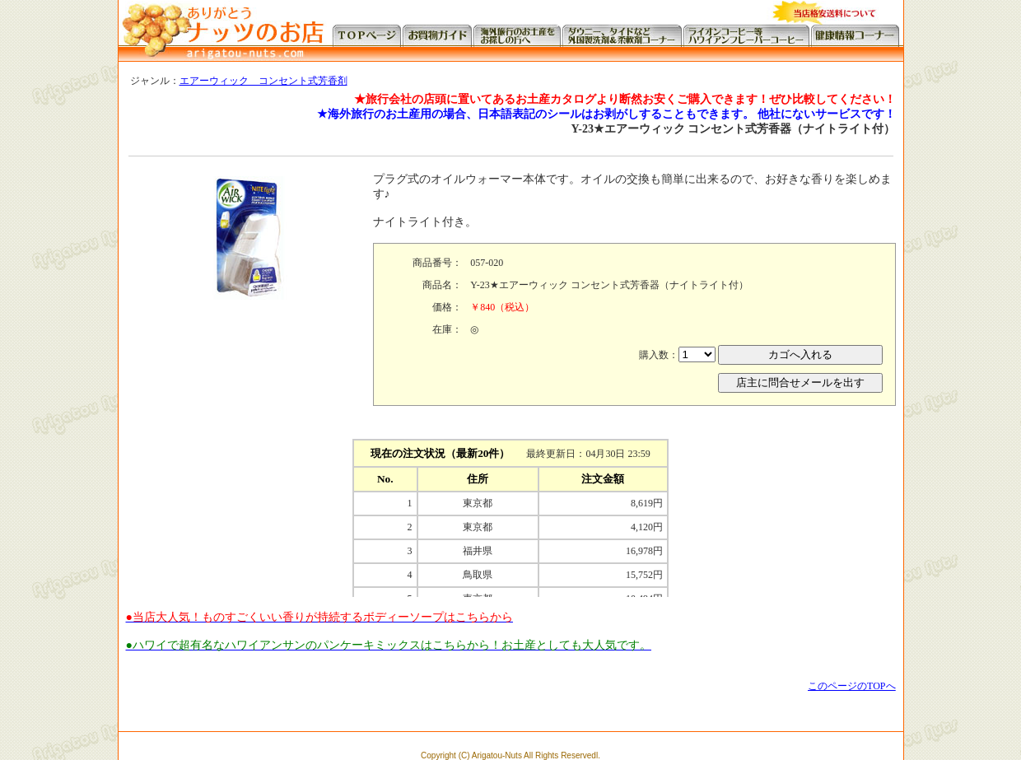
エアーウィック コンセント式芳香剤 (263, 80)
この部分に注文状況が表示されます (510, 514)
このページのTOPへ (851, 686)
